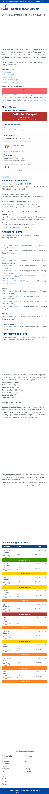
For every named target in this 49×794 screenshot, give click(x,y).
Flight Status (6, 72)
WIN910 (16, 327)
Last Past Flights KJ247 (10, 82)
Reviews (28, 771)
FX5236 (16, 276)
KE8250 (17, 296)
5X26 (16, 245)
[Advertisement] (24, 33)
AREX (4, 779)
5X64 (16, 250)
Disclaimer (27, 790)
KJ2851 (16, 316)
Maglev (4, 781)
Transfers (5, 784)
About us (38, 790)
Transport (5, 769)
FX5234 (16, 266)
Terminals (28, 756)
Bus (3, 771)
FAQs (26, 761)
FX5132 (16, 260)
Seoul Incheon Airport (25, 9)
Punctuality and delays (10, 80)
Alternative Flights (8, 77)
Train (3, 776)
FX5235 (16, 271)
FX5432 (16, 281)
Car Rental (28, 758)
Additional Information (10, 74)
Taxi (3, 774)
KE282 (16, 291)
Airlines (4, 766)
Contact (33, 790)
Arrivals (4, 758)
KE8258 (17, 306)
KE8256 (16, 301)
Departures (6, 761)
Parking (27, 769)
